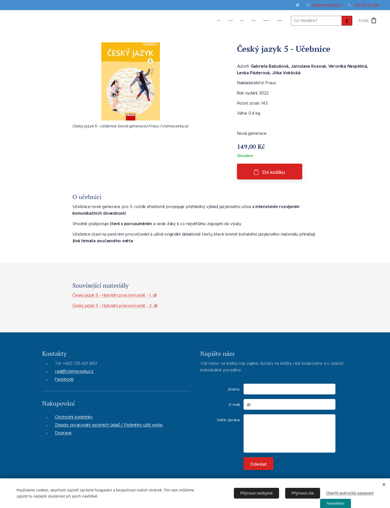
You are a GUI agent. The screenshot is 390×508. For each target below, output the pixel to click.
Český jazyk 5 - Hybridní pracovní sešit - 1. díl (114, 295)
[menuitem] (242, 20)
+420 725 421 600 (366, 5)
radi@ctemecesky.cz (327, 5)
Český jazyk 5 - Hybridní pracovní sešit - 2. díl (114, 305)
